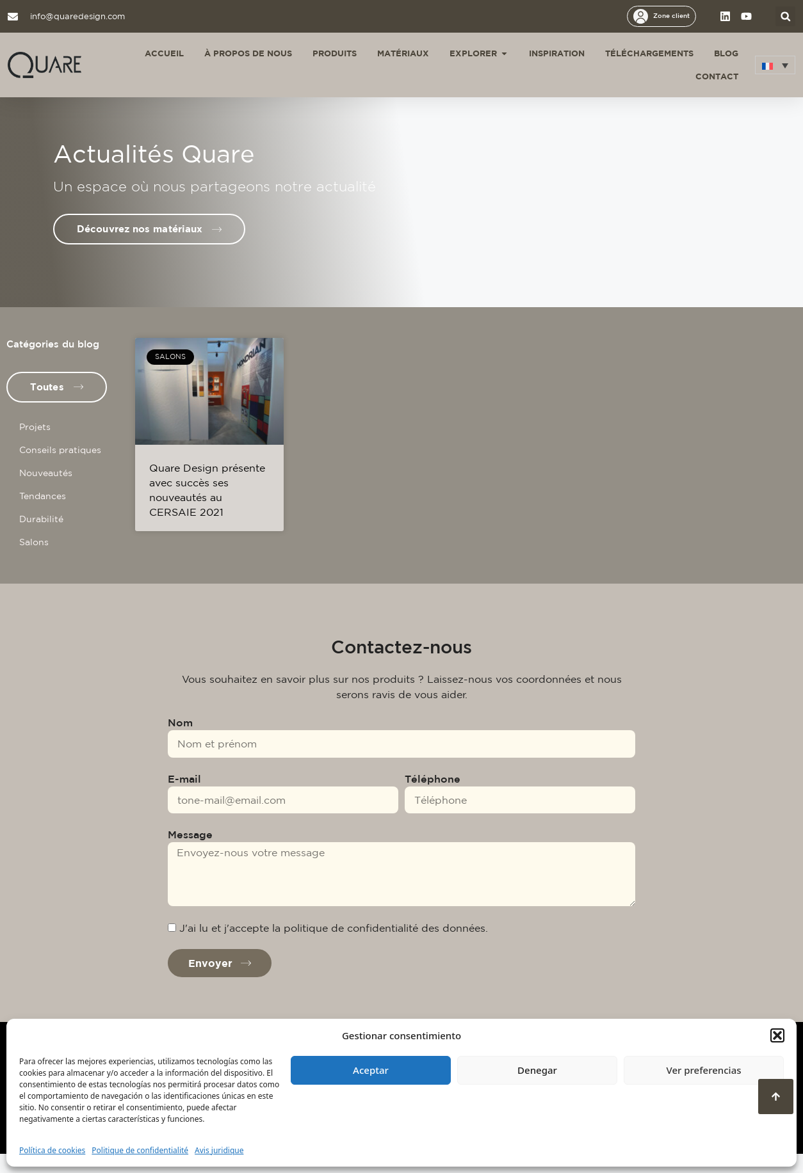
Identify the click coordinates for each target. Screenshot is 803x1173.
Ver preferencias (703, 1070)
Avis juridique (219, 1150)
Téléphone (432, 798)
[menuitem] (775, 65)
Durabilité (41, 538)
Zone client (671, 15)
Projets (35, 446)
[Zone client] (640, 16)
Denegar (537, 1070)
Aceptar (371, 1070)
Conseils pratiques (60, 469)
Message (190, 853)
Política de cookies (52, 1150)
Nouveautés (45, 492)
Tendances (42, 515)
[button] (777, 1035)
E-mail (184, 798)
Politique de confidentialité (140, 1150)
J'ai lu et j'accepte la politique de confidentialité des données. (333, 947)
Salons (34, 561)
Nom (180, 741)
